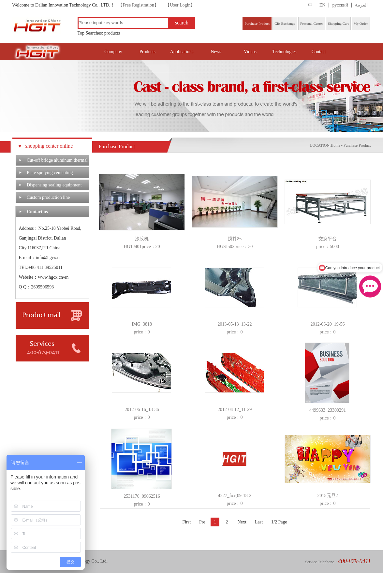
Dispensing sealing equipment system (54, 186)
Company (113, 51)
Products (147, 51)
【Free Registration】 (138, 5)
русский (340, 5)
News (216, 51)
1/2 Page (279, 522)
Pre (202, 522)
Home (335, 145)
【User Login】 (180, 5)
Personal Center (311, 23)
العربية (361, 5)
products (112, 33)
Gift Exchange (284, 23)
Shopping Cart (338, 23)
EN (322, 5)
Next (242, 522)
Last (259, 522)
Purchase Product (257, 23)
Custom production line (48, 197)
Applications (182, 51)
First (186, 522)
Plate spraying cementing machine (50, 174)
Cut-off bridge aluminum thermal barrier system (57, 162)
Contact (319, 51)
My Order (361, 23)
